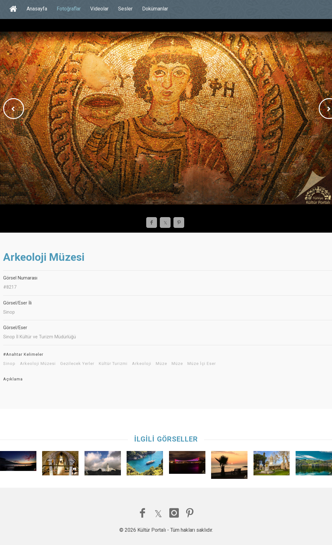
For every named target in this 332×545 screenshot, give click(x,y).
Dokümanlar (155, 9)
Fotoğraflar (69, 9)
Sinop (9, 363)
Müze (161, 363)
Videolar (99, 9)
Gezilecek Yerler (77, 363)
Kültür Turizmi (113, 363)
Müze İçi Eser (201, 363)
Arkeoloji (141, 363)
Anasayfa (37, 9)
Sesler (125, 9)
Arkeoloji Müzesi (38, 363)
